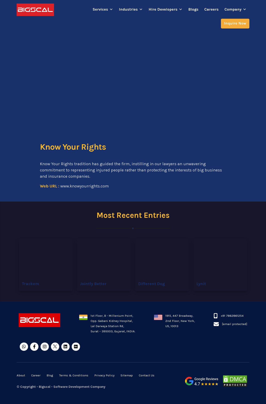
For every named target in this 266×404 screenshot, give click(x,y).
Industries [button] (131, 9)
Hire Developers (165, 9)
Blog (50, 375)
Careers (211, 9)
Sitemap (127, 375)
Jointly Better (93, 283)
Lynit (201, 283)
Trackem (30, 283)
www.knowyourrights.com (84, 186)
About (21, 375)
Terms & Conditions (73, 375)
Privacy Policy (104, 375)
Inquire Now (235, 23)
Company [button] (235, 9)
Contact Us (146, 375)
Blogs (193, 9)
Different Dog (151, 283)
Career (36, 375)
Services (103, 9)
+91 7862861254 (232, 316)
